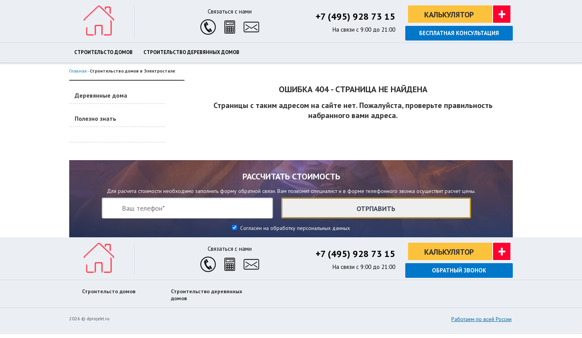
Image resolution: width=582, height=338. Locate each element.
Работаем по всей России (481, 319)
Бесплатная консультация (459, 33)
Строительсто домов (103, 52)
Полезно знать (95, 118)
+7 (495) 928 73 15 (355, 16)
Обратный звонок (459, 270)
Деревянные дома (101, 95)
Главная (78, 71)
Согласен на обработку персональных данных (294, 228)
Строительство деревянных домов (191, 52)
